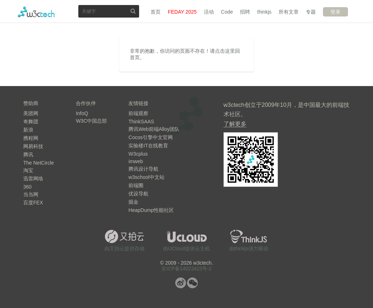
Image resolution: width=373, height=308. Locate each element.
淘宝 (28, 170)
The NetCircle (38, 163)
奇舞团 (30, 121)
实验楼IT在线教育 (148, 145)
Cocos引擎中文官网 (150, 137)
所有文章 (289, 12)
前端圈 (135, 185)
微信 (192, 283)
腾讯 (28, 154)
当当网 (30, 194)
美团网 (30, 113)
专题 (311, 12)
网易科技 (33, 146)
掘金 (133, 202)
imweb (135, 161)
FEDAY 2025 (182, 12)
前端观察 (138, 113)
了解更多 (235, 124)
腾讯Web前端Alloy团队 (154, 129)
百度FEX (33, 202)
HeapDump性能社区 (151, 210)
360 (27, 187)
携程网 (30, 138)
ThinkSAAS (141, 121)
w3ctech (36, 11)
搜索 (133, 11)
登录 (335, 12)
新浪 (28, 130)
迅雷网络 (33, 178)
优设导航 (138, 193)
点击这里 (225, 51)
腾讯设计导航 (143, 169)
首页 (156, 12)
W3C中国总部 (91, 121)
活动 (209, 12)
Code (227, 12)
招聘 (245, 12)
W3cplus (138, 154)
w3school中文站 (146, 177)
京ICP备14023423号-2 (186, 268)
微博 (180, 283)
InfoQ (82, 113)
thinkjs (264, 12)
